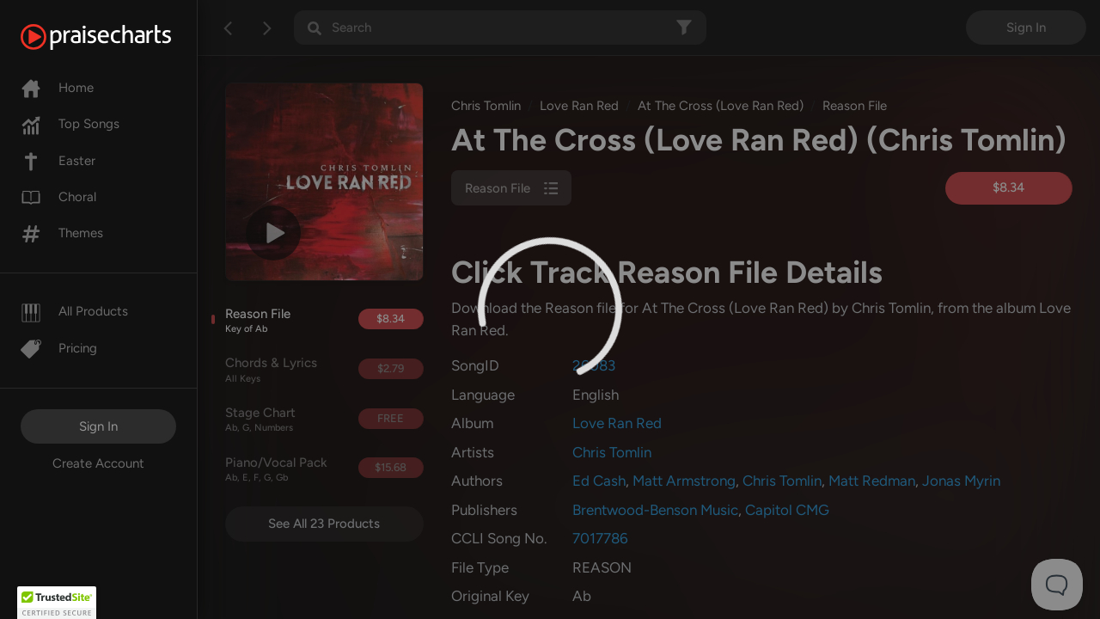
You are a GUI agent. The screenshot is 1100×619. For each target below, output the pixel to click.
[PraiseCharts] (117, 37)
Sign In (98, 426)
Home (57, 87)
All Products (74, 311)
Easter (58, 161)
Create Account (98, 463)
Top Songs (70, 124)
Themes (62, 233)
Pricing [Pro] (59, 348)
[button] (56, 602)
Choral (58, 197)
